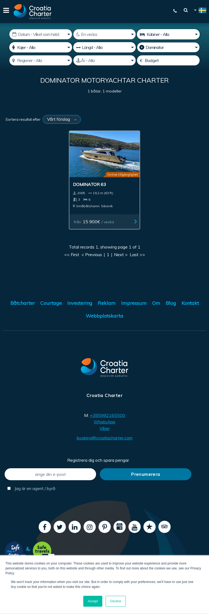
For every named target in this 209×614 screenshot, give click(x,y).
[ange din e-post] (50, 469)
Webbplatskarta (104, 311)
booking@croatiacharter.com (105, 433)
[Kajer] (40, 47)
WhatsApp (104, 417)
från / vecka (98, 216)
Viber (105, 423)
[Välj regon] (40, 60)
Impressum (134, 298)
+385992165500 (107, 410)
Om (156, 298)
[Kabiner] (168, 34)
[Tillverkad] (104, 60)
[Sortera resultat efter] (62, 119)
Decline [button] (115, 601)
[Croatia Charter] (33, 11)
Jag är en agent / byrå (31, 483)
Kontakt (190, 298)
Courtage (51, 298)
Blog (171, 298)
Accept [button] (93, 601)
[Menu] (5, 11)
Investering (79, 298)
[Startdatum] (40, 34)
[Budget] (168, 60)
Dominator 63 (92, 179)
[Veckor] (104, 34)
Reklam (107, 298)
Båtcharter (22, 298)
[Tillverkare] (168, 47)
